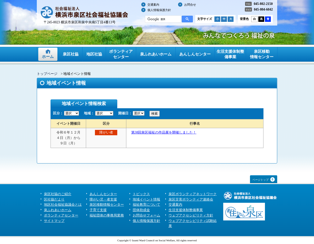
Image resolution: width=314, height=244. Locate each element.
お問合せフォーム (146, 215)
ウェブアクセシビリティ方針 (191, 215)
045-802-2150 (263, 4)
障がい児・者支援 (103, 199)
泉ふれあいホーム (155, 54)
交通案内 (153, 4)
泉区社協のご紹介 (57, 194)
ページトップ (260, 179)
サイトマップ (54, 221)
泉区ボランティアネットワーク (193, 194)
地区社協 (94, 54)
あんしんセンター (195, 54)
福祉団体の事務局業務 (107, 215)
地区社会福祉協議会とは (63, 204)
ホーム (48, 56)
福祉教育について (146, 204)
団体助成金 (141, 210)
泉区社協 (70, 54)
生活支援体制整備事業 (230, 54)
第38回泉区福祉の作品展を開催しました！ (163, 132)
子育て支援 (98, 210)
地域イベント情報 (146, 199)
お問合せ (190, 4)
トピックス (141, 194)
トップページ (47, 74)
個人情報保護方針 (159, 10)
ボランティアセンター (121, 54)
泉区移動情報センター (262, 54)
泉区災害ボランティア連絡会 (191, 199)
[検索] (162, 19)
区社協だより (54, 199)
